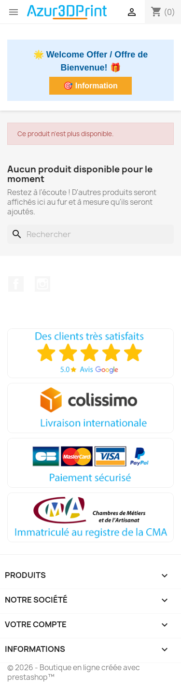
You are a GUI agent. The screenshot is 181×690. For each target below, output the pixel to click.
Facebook (16, 284)
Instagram (42, 284)
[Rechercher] (90, 234)
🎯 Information (90, 86)
